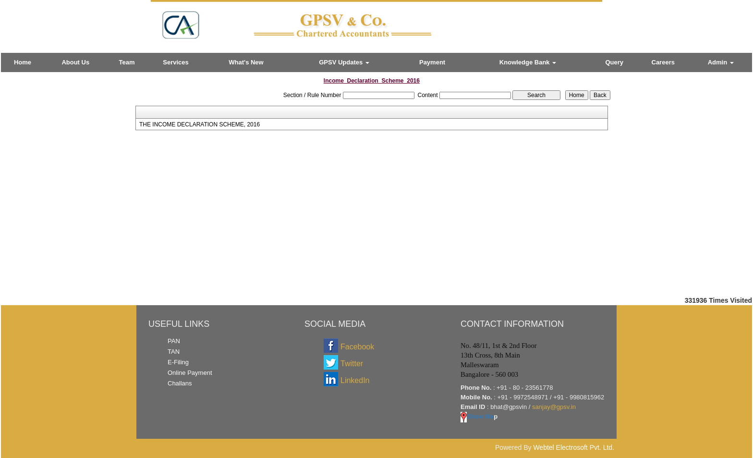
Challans (180, 383)
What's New (246, 62)
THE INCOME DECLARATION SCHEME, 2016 (199, 124)
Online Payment (190, 372)
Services (176, 62)
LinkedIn (355, 380)
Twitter (351, 363)
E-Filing (178, 362)
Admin (721, 62)
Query (615, 62)
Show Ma (477, 416)
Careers (663, 62)
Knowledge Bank (527, 62)
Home (22, 62)
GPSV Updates (344, 62)
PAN (174, 341)
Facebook (357, 347)
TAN (174, 351)
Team (127, 62)
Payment (432, 62)
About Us (75, 62)
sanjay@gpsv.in (554, 406)
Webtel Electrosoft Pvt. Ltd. (573, 447)
